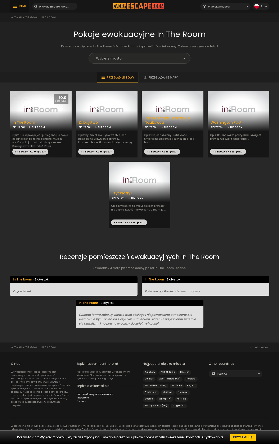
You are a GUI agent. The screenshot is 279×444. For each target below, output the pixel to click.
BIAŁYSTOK (19, 127)
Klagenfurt (179, 405)
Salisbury (150, 372)
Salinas (149, 378)
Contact (81, 401)
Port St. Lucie (168, 372)
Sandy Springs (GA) (156, 405)
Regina (191, 385)
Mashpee (177, 385)
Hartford (190, 378)
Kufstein (181, 398)
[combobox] (225, 6)
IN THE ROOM (37, 127)
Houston (184, 372)
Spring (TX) (164, 398)
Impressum (83, 397)
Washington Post (226, 122)
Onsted (149, 398)
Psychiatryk (122, 193)
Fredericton (151, 392)
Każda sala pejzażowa (24, 17)
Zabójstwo (88, 122)
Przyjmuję (243, 437)
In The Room (24, 122)
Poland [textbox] (222, 374)
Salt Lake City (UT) (155, 385)
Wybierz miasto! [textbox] (219, 6)
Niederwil (183, 392)
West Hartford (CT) (169, 378)
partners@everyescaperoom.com (95, 394)
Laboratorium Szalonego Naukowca (167, 120)
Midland (167, 392)
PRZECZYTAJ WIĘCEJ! (30, 151)
